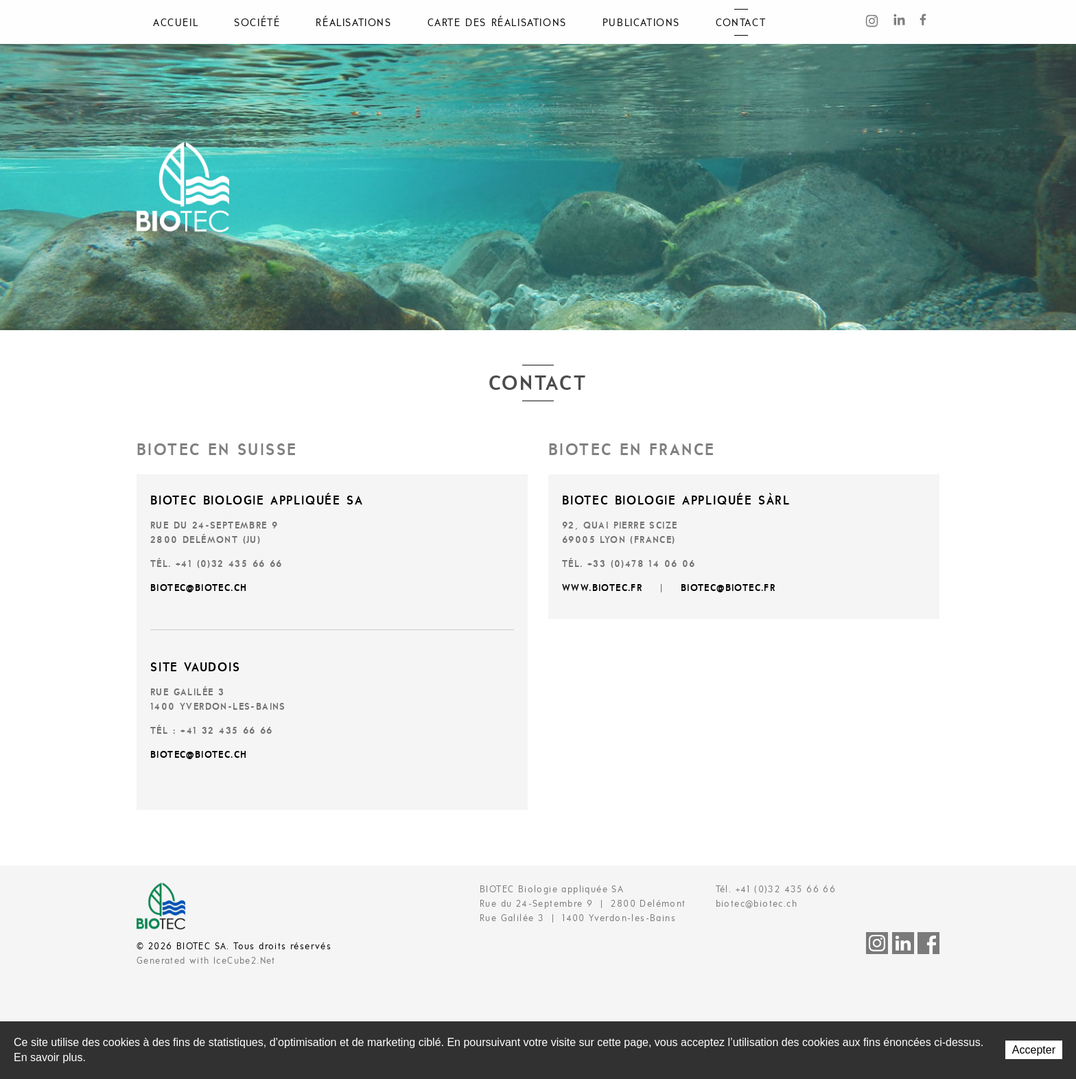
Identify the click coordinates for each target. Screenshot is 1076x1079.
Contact (741, 23)
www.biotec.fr (602, 588)
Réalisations (353, 23)
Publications (641, 23)
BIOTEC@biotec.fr (728, 588)
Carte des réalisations (497, 23)
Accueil (175, 23)
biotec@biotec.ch (198, 588)
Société (257, 23)
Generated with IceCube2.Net (206, 961)
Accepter (1033, 1050)
